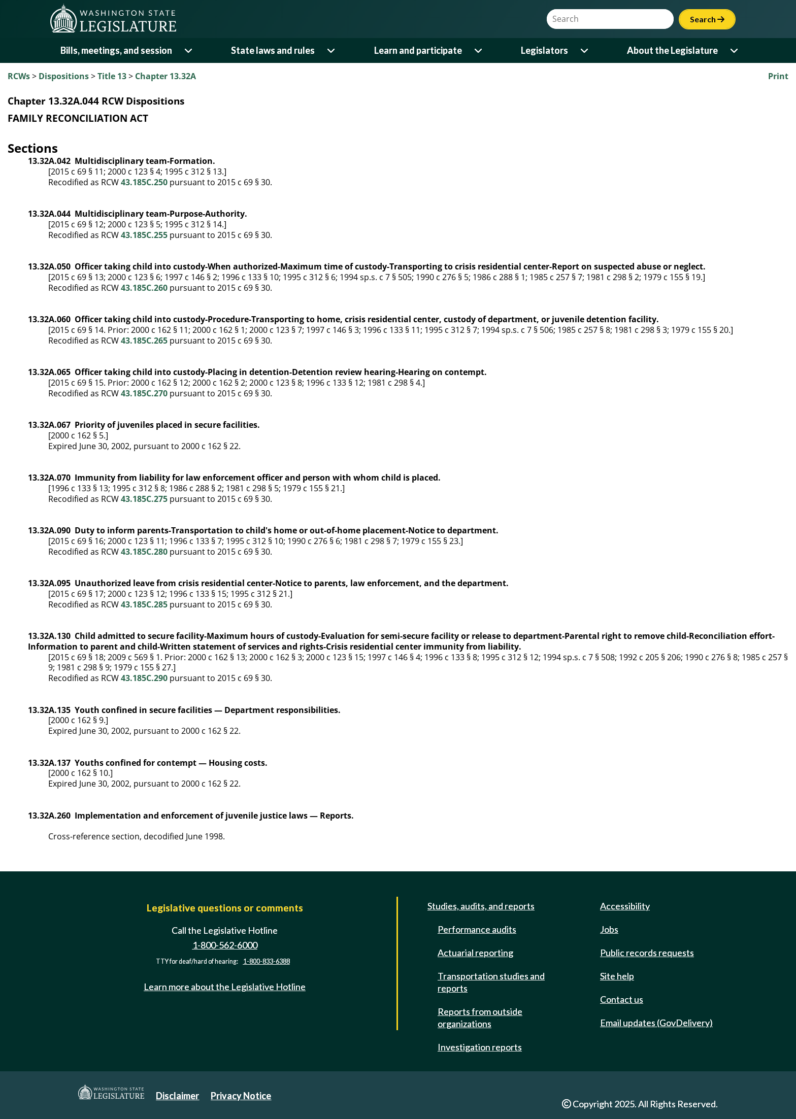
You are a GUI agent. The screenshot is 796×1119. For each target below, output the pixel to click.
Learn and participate (418, 50)
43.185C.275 (144, 498)
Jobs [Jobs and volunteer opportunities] (609, 929)
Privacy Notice (241, 1095)
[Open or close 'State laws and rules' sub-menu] (331, 50)
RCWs (19, 76)
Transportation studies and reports (491, 982)
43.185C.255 (144, 235)
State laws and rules (273, 50)
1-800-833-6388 (266, 961)
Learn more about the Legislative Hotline (225, 986)
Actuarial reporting (475, 952)
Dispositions (64, 76)
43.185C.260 (144, 287)
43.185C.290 (144, 678)
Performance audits (477, 929)
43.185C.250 (144, 182)
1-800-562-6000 (224, 945)
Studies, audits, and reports (481, 905)
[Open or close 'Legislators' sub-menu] (585, 50)
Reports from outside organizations (480, 1017)
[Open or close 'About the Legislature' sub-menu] (734, 50)
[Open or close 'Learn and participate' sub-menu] (479, 50)
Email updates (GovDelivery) (656, 1022)
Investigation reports (480, 1047)
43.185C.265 (144, 340)
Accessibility (625, 905)
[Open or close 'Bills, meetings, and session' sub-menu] (189, 50)
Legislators (544, 50)
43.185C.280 (144, 551)
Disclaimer (177, 1095)
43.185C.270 (144, 393)
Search (707, 19)
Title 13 (111, 76)
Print (778, 76)
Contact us (621, 999)
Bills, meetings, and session (116, 50)
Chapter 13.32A (165, 76)
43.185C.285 (144, 604)
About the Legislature (672, 50)
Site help (617, 975)
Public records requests (647, 952)
